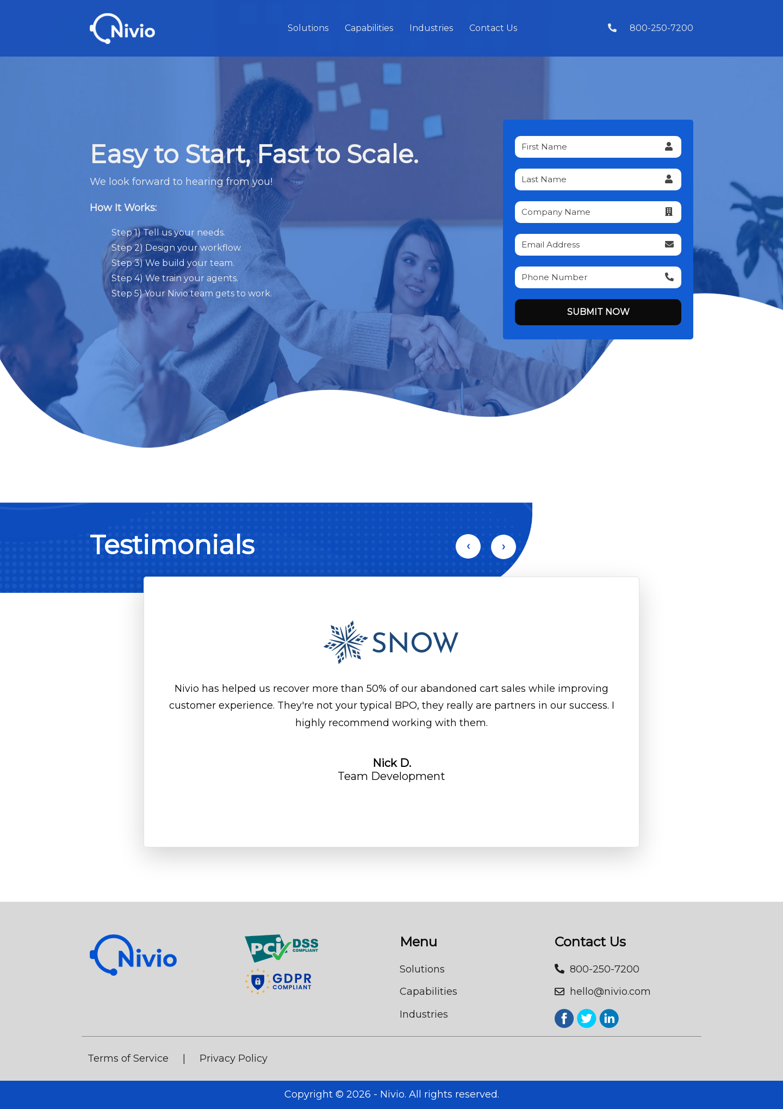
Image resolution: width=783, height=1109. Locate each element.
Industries (431, 28)
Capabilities (369, 28)
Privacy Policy (234, 1058)
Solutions (308, 28)
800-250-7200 (650, 28)
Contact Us (493, 28)
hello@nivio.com (603, 992)
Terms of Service (128, 1058)
